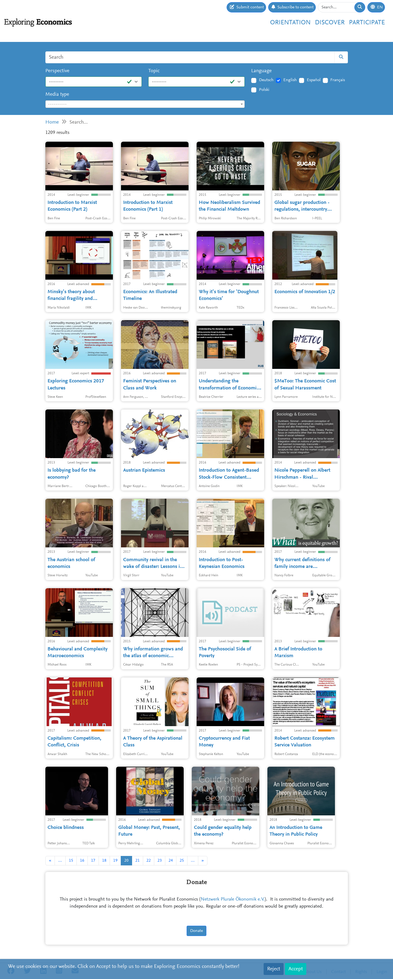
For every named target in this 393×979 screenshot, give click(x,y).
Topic (154, 71)
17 (93, 860)
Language (261, 71)
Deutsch (266, 80)
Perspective (57, 71)
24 (171, 860)
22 (148, 860)
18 (104, 860)
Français (337, 80)
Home (52, 122)
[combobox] (145, 104)
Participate (367, 22)
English (290, 80)
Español (314, 80)
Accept (295, 969)
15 (71, 860)
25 (182, 860)
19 (115, 860)
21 (137, 860)
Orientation (290, 22)
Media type (57, 94)
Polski (264, 90)
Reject (273, 969)
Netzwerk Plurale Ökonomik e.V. (233, 899)
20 (126, 860)
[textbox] (145, 104)
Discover (330, 22)
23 (159, 860)
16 (82, 860)
